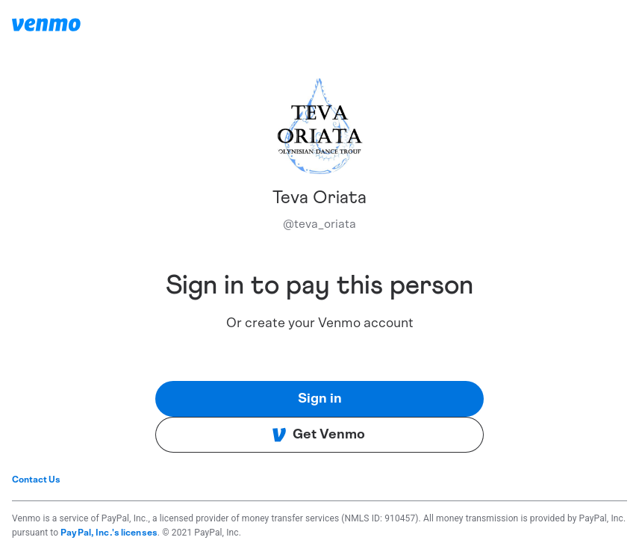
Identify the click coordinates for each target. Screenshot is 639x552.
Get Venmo (318, 434)
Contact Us (36, 479)
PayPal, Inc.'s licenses (109, 532)
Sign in (320, 399)
